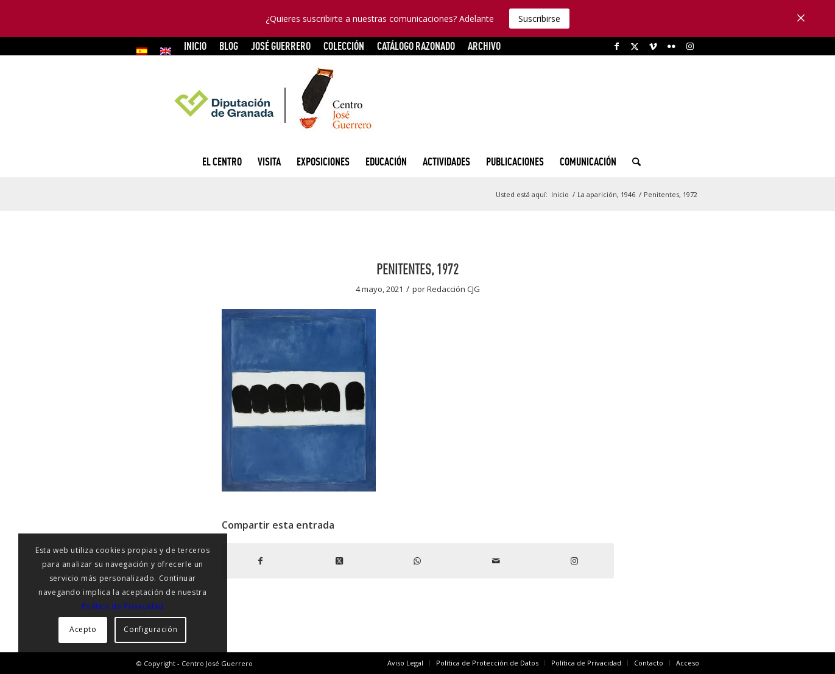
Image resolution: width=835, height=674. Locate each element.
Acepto (83, 629)
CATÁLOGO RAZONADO (416, 46)
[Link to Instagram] (690, 46)
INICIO (195, 46)
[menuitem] (145, 51)
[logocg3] (417, 101)
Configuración (150, 629)
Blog (228, 46)
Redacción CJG (453, 288)
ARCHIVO (484, 46)
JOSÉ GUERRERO (281, 46)
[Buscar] (632, 162)
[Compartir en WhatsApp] (417, 560)
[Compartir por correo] (496, 560)
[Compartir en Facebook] (261, 560)
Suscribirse (539, 18)
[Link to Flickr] (671, 46)
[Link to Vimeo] (653, 46)
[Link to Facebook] (616, 46)
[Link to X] (635, 46)
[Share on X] (339, 560)
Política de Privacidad (123, 606)
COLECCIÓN (343, 46)
